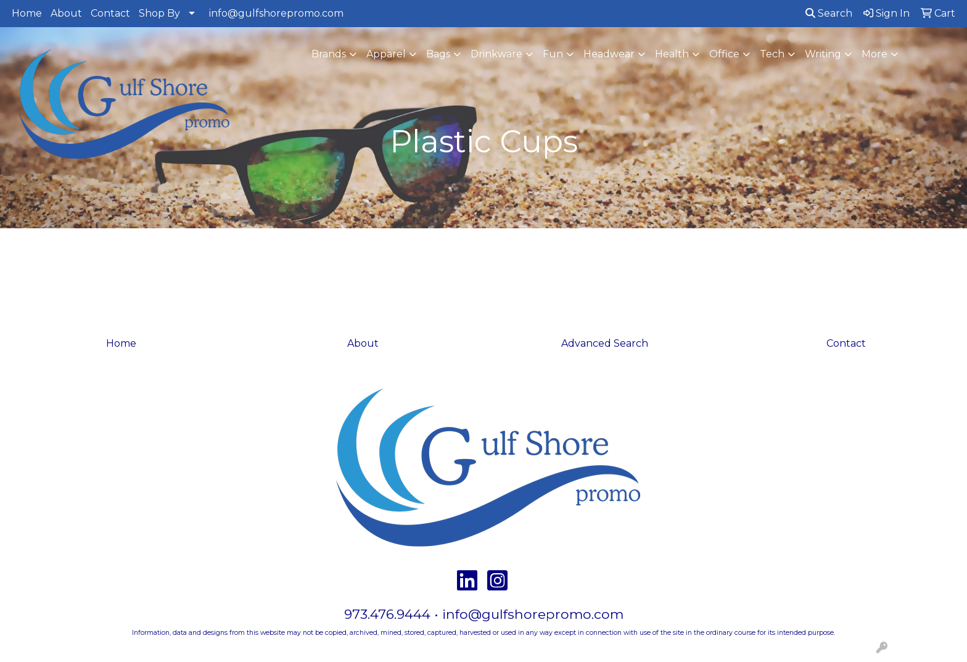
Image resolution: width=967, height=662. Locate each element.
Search (828, 13)
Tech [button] (772, 54)
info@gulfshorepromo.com (276, 13)
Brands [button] (328, 54)
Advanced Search (604, 343)
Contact (110, 13)
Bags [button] (438, 54)
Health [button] (672, 54)
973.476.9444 (387, 614)
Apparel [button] (386, 54)
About (66, 13)
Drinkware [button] (496, 54)
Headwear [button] (609, 54)
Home (27, 13)
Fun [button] (553, 54)
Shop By (159, 13)
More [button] (874, 54)
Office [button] (724, 54)
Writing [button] (823, 54)
